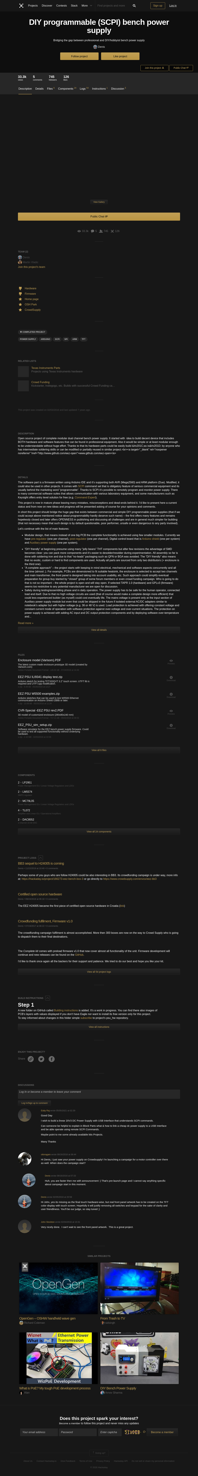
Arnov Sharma (111, 1392)
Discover (47, 5)
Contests (61, 5)
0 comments (52, 868)
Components (67, 88)
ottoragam (46, 1154)
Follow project (79, 56)
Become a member (69, 1423)
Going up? (98, 1453)
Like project (120, 56)
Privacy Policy (103, 1461)
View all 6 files (99, 750)
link (122, 905)
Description (25, 88)
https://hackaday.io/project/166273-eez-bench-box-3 (52, 878)
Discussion (118, 88)
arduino (45, 339)
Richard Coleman (32, 1322)
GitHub (79, 954)
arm (74, 339)
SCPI (81, 486)
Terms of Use (85, 1461)
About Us (27, 1461)
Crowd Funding (40, 382)
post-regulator (78, 538)
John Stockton (47, 1222)
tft (84, 339)
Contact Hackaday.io (46, 1461)
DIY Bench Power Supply (119, 1388)
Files (51, 88)
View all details (99, 630)
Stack (74, 5)
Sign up (157, 5)
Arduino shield (150, 538)
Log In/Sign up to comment (34, 1103)
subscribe (86, 1017)
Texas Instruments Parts (45, 368)
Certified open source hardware (41, 894)
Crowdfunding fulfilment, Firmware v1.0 (46, 921)
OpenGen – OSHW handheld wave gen (48, 1318)
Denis (99, 47)
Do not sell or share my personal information (153, 1461)
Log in (173, 5)
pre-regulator (39, 538)
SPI (66, 339)
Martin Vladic (28, 262)
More (88, 6)
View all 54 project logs (99, 971)
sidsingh (107, 1322)
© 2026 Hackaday (99, 1467)
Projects (33, 5)
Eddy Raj (45, 1110)
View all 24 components (99, 831)
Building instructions (66, 1010)
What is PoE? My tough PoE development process (56, 1388)
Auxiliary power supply (43, 542)
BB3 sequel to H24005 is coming (42, 863)
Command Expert (85, 497)
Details (39, 88)
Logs (84, 88)
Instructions (100, 88)
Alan (24, 1392)
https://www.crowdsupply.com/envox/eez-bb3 (129, 878)
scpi (57, 339)
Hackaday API (121, 1461)
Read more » (26, 623)
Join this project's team (31, 267)
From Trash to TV (113, 1318)
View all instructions (99, 1027)
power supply (28, 339)
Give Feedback (68, 1461)
